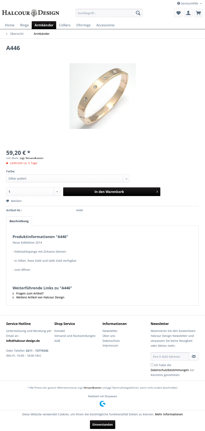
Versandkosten (92, 387)
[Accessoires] (105, 25)
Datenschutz (111, 341)
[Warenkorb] (198, 13)
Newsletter (110, 331)
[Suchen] (138, 13)
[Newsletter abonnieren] (194, 356)
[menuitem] (109, 13)
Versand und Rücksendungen (75, 336)
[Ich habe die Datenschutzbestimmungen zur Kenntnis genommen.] (152, 364)
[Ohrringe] (83, 25)
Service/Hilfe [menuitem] (188, 3)
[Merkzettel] (178, 13)
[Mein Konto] (188, 13)
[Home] (9, 25)
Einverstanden (102, 424)
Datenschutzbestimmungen (170, 370)
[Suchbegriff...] (109, 13)
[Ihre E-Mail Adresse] (170, 356)
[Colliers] (64, 25)
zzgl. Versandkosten (31, 158)
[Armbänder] (44, 25)
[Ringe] (24, 25)
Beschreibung (19, 221)
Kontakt (59, 331)
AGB (57, 341)
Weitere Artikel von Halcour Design (38, 297)
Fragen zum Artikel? (28, 293)
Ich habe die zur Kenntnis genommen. (172, 370)
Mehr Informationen (169, 414)
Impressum (110, 345)
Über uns (108, 336)
